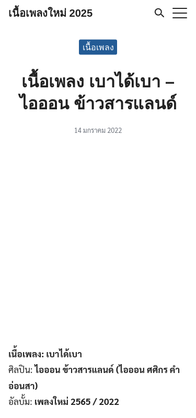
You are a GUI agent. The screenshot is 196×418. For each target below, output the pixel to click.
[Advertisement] (98, 243)
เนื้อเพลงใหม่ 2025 (50, 13)
